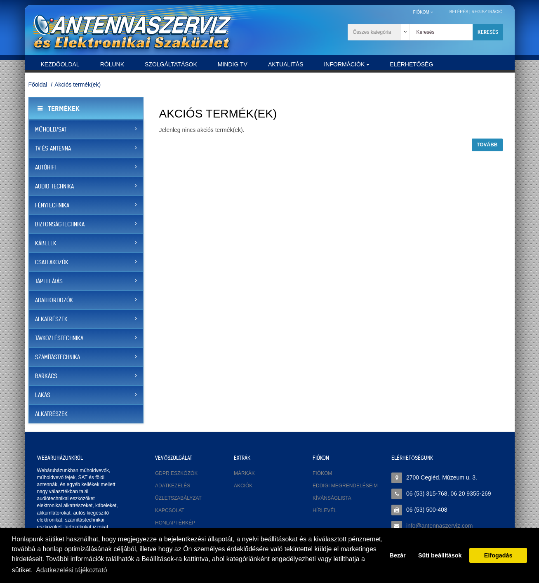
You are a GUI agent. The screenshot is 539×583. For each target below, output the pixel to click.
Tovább (487, 145)
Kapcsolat (169, 510)
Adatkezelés (172, 486)
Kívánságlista (332, 498)
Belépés (459, 11)
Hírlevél (325, 510)
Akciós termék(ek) (77, 84)
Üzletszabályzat (178, 498)
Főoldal (37, 84)
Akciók (243, 486)
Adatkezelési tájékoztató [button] (71, 570)
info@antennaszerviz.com (439, 525)
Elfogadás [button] (498, 555)
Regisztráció (486, 11)
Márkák (244, 473)
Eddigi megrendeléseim (345, 486)
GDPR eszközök (176, 473)
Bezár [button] (398, 555)
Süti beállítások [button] (440, 555)
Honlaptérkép (175, 523)
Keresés (488, 32)
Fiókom (322, 473)
